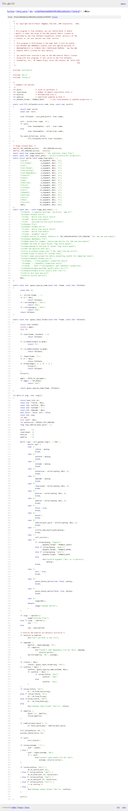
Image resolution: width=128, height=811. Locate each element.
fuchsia (10, 11)
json (124, 807)
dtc (31, 11)
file (55, 17)
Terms (26, 807)
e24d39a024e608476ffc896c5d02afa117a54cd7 (57, 11)
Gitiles (14, 807)
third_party (22, 11)
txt (118, 807)
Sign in (123, 4)
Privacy (20, 807)
